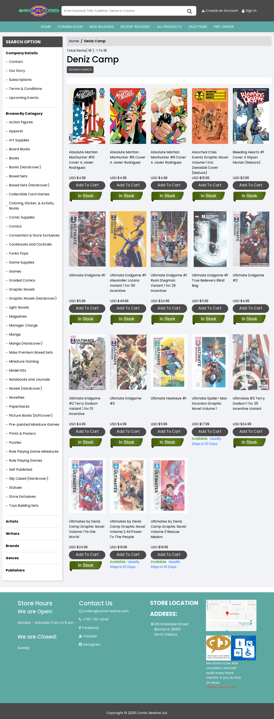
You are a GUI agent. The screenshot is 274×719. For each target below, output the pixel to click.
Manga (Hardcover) (26, 343)
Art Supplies (19, 140)
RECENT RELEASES (135, 26)
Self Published (20, 469)
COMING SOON (70, 26)
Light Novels (19, 307)
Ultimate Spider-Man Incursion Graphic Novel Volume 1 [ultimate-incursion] (209, 403)
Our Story (17, 70)
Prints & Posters (22, 433)
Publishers (15, 570)
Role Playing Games (25, 460)
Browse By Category (24, 113)
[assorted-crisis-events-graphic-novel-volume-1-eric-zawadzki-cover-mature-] (210, 117)
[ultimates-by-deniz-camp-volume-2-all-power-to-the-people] (128, 564)
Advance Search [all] (80, 69)
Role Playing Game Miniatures (34, 451)
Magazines (18, 316)
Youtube (90, 636)
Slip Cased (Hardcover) (28, 478)
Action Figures (21, 122)
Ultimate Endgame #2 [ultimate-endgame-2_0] (248, 278)
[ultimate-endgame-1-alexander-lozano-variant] (126, 319)
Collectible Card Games (29, 194)
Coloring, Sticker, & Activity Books (31, 206)
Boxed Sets (18, 176)
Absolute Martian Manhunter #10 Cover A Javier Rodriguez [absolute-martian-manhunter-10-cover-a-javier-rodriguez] (83, 160)
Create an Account (220, 10)
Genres (12, 558)
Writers (12, 533)
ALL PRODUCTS (169, 26)
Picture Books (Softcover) (31, 415)
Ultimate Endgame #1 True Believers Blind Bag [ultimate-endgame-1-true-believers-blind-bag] (210, 280)
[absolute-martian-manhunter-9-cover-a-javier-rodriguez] (169, 117)
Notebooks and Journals (29, 379)
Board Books (19, 149)
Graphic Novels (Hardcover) (33, 298)
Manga (15, 334)
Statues (15, 487)
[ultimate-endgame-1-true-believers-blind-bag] (208, 319)
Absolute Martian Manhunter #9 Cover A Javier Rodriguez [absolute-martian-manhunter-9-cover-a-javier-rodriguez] (168, 157)
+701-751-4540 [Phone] (96, 619)
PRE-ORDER (224, 26)
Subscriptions (20, 79)
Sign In (248, 10)
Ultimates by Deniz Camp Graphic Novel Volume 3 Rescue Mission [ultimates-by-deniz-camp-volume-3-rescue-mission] (168, 529)
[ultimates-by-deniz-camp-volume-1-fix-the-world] (85, 565)
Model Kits (17, 370)
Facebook (90, 627)
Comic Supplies (22, 217)
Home (74, 41)
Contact (16, 61)
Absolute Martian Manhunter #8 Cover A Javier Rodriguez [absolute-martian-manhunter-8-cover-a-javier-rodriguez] (128, 157)
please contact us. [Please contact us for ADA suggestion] (221, 687)
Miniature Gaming (24, 361)
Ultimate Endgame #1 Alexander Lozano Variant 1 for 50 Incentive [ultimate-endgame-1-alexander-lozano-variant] (128, 283)
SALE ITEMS (198, 26)
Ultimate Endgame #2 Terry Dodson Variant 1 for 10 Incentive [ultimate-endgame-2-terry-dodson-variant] (84, 406)
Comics (15, 226)
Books (14, 158)
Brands (12, 545)
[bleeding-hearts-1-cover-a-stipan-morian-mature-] (251, 117)
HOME (46, 26)
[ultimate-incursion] (210, 441)
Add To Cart (87, 185)
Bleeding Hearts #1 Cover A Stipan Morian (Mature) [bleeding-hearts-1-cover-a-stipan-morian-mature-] (248, 157)
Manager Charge (23, 325)
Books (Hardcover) (25, 167)
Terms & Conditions (25, 88)
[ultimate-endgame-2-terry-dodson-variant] (85, 442)
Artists (12, 521)
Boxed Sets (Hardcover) (29, 185)
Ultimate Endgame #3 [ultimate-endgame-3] (125, 401)
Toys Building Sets (24, 505)
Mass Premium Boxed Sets (31, 352)
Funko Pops (18, 253)
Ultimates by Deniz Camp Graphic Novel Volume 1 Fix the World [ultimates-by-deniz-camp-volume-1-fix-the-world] (86, 529)
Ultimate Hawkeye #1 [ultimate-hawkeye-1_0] (168, 398)
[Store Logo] (39, 11)
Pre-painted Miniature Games (34, 424)
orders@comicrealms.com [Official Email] (106, 611)
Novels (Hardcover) (25, 388)
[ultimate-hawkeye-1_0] (167, 442)
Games (15, 271)
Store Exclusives (22, 496)
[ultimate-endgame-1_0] (85, 319)
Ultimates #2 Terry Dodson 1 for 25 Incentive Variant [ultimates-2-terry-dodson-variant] (249, 403)
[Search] (128, 11)
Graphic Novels (22, 289)
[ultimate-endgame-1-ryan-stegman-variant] (167, 319)
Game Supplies (21, 262)
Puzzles (15, 442)
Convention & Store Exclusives (34, 235)
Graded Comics (22, 280)
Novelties (16, 397)
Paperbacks (19, 406)
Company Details (22, 53)
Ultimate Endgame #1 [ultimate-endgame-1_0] (87, 275)
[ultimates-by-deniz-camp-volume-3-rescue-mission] (169, 564)
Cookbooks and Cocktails (30, 244)
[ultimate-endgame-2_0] (249, 319)
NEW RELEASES (101, 26)
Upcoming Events (24, 97)
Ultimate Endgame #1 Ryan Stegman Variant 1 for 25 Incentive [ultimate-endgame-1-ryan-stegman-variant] (169, 283)
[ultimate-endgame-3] (126, 442)
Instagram (92, 644)
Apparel (16, 131)
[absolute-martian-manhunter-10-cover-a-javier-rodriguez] (87, 117)
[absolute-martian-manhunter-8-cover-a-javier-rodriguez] (128, 117)
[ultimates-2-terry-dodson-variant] (249, 442)
